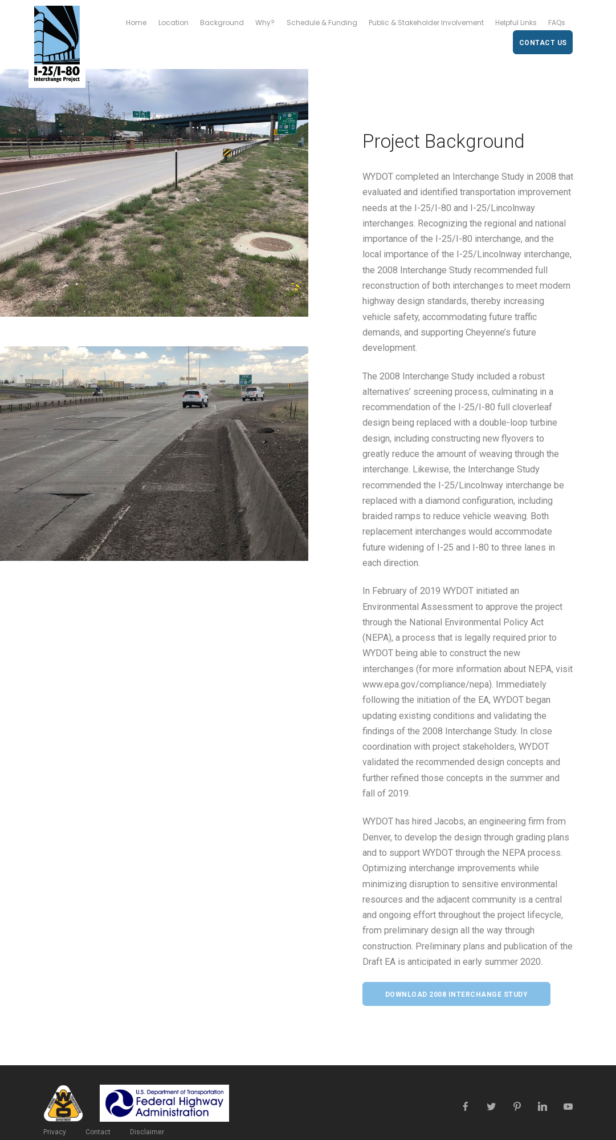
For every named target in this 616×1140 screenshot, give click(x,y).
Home (136, 22)
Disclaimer (147, 1132)
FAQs (556, 22)
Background (222, 22)
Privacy (54, 1132)
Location (173, 22)
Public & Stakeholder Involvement (426, 22)
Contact (98, 1132)
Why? (265, 22)
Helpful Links (516, 22)
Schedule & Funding (322, 22)
